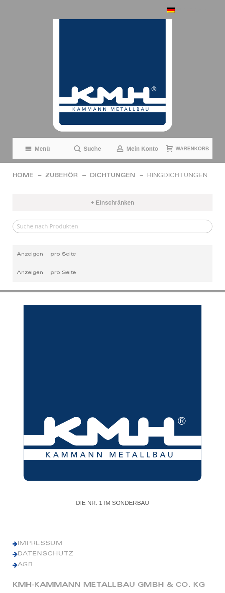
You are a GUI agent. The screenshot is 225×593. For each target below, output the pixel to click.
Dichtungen (112, 176)
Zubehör (61, 176)
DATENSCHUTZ (45, 554)
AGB (25, 565)
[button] (187, 9)
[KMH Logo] (113, 75)
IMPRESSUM (40, 544)
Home (23, 176)
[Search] (112, 226)
